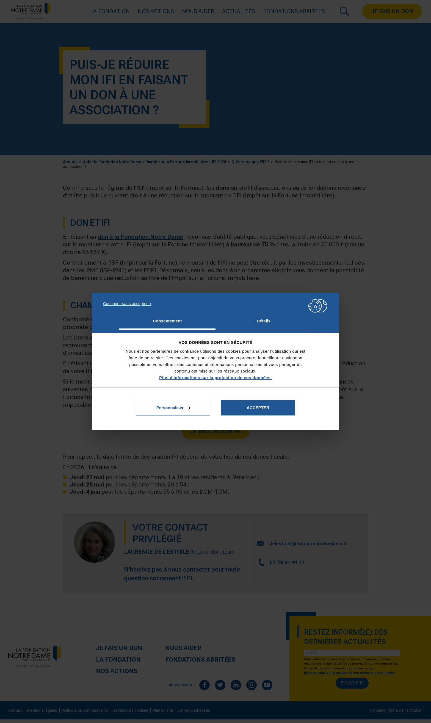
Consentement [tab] (167, 321)
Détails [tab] (263, 321)
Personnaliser (173, 407)
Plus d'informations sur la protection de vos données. (215, 377)
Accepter (258, 407)
